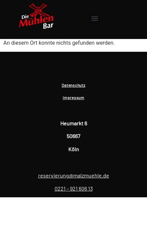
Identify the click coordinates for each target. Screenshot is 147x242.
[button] (94, 18)
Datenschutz (73, 85)
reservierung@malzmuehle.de (73, 175)
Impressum (73, 97)
